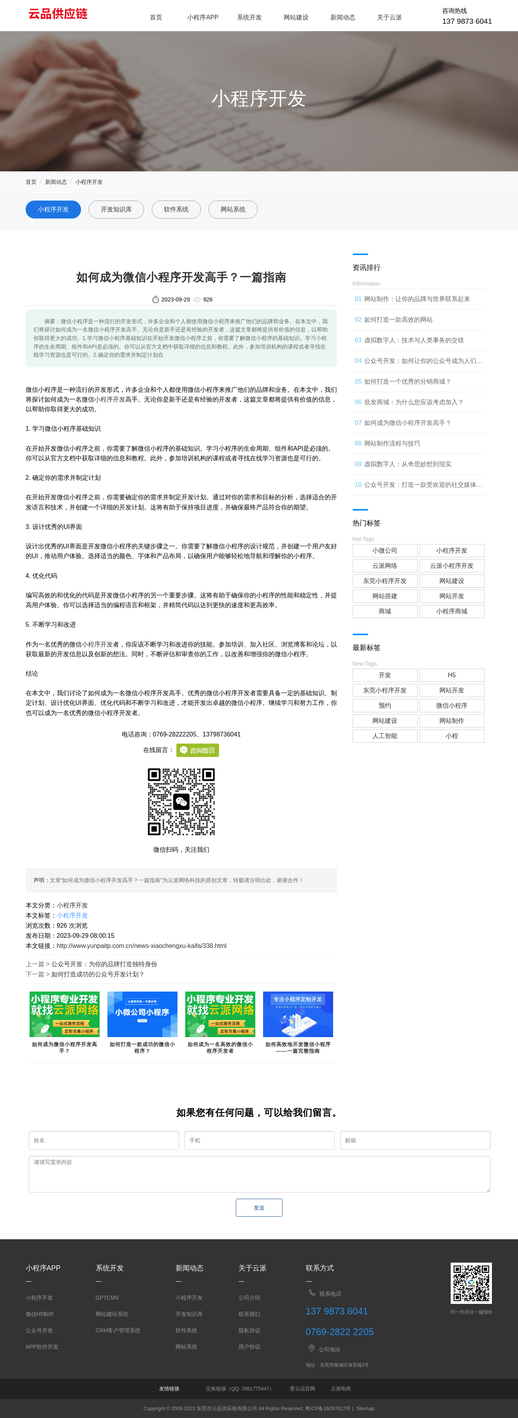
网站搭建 (384, 596)
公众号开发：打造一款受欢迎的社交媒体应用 (423, 488)
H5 (452, 675)
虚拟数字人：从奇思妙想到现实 (407, 464)
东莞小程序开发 (385, 581)
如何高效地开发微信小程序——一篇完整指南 (298, 1047)
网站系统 (233, 209)
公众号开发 (39, 1330)
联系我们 (249, 1314)
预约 (385, 705)
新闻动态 (342, 17)
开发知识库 (116, 209)
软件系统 (176, 209)
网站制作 (451, 720)
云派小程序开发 (452, 565)
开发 (385, 675)
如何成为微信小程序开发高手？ (64, 1047)
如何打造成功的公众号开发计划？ (98, 974)
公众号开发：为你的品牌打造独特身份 (104, 964)
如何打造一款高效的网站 (398, 319)
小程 (452, 736)
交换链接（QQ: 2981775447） (240, 1389)
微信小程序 (451, 705)
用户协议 (249, 1347)
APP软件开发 (42, 1347)
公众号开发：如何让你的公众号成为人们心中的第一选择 (423, 365)
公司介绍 (249, 1298)
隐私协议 (249, 1330)
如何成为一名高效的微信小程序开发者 (220, 1047)
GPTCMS (107, 1298)
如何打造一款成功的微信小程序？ (142, 1047)
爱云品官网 (302, 1389)
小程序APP (202, 17)
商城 (385, 611)
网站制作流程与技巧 (392, 443)
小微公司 (384, 550)
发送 (259, 1208)
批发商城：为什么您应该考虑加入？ (414, 402)
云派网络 (384, 565)
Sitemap (365, 1408)
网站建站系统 (112, 1314)
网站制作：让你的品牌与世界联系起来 (417, 299)
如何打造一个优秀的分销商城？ (407, 381)
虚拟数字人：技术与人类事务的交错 (414, 340)
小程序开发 (89, 182)
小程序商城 (451, 611)
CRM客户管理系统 (118, 1330)
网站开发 (451, 596)
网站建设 (296, 17)
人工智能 (384, 736)
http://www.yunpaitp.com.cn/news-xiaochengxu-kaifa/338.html (142, 945)
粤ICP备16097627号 (328, 1408)
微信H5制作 (40, 1314)
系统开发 (249, 17)
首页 (156, 17)
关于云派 (389, 17)
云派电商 (341, 1389)
